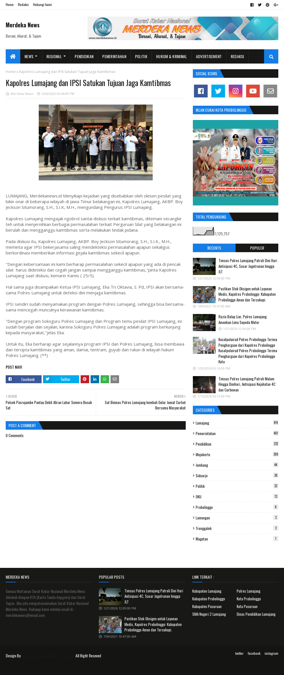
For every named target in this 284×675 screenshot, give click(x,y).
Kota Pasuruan (247, 606)
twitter (239, 653)
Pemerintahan (237, 433)
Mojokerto (237, 454)
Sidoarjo (237, 475)
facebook (254, 653)
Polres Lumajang (248, 591)
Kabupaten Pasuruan (207, 606)
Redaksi (23, 4)
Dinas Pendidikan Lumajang (256, 614)
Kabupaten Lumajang (206, 591)
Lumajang (237, 423)
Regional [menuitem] (54, 56)
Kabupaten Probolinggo (208, 598)
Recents (214, 248)
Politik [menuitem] (141, 56)
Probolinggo (237, 507)
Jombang (237, 465)
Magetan (237, 539)
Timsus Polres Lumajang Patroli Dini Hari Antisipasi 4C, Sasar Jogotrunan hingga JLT (247, 266)
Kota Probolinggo (249, 598)
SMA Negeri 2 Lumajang (209, 614)
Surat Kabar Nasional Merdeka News (48, 655)
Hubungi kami (42, 4)
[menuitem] (13, 56)
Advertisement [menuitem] (209, 56)
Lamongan (237, 518)
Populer (257, 248)
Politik (237, 486)
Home (10, 4)
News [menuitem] (28, 56)
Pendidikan (237, 444)
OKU (237, 496)
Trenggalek (237, 528)
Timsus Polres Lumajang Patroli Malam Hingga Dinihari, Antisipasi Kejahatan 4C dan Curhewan (246, 384)
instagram (271, 653)
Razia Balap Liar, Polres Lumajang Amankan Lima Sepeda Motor (242, 319)
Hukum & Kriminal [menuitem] (171, 56)
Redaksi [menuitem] (237, 56)
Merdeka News (23, 25)
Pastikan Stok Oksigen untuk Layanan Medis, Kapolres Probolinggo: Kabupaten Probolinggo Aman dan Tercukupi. (247, 294)
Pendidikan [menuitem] (84, 56)
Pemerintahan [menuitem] (114, 56)
